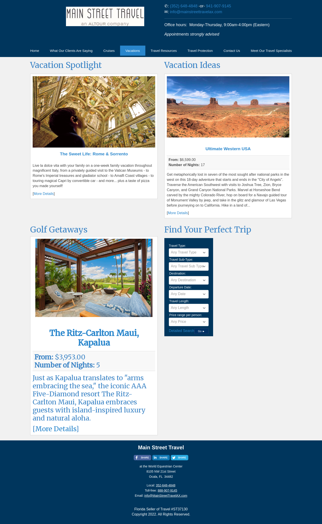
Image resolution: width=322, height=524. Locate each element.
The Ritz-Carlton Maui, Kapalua (94, 338)
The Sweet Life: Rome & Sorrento (94, 154)
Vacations (132, 51)
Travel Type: (177, 245)
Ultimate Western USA (228, 148)
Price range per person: (185, 315)
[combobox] (189, 252)
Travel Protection (200, 51)
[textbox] (188, 252)
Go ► (201, 331)
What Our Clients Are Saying (71, 51)
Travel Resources (164, 51)
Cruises (109, 51)
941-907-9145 (218, 6)
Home (34, 51)
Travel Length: (179, 301)
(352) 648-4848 (183, 6)
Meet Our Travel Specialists (271, 51)
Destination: (177, 273)
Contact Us (231, 51)
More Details (44, 194)
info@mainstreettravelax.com (196, 12)
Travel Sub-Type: (181, 259)
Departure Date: (180, 287)
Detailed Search (181, 331)
